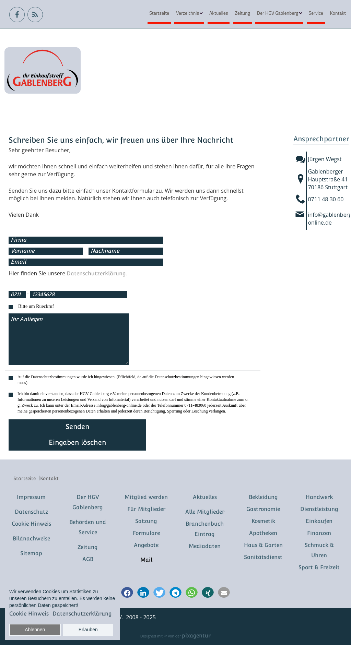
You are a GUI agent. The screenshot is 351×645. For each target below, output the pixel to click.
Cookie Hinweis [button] (29, 613)
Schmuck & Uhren (319, 550)
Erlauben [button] (88, 629)
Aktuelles (218, 12)
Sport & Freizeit (319, 567)
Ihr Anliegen (69, 339)
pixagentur (196, 635)
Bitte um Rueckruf (36, 306)
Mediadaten (205, 546)
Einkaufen (319, 521)
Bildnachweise (31, 538)
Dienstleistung (319, 509)
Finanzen (319, 533)
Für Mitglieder (146, 509)
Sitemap (31, 553)
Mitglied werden (146, 497)
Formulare (146, 533)
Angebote (146, 545)
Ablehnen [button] (35, 629)
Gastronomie (263, 509)
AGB (87, 559)
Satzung (146, 521)
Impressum (31, 497)
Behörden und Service (87, 527)
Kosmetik (263, 521)
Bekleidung (263, 497)
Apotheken (263, 533)
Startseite (159, 12)
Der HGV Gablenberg (277, 12)
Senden (77, 426)
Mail (146, 560)
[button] (127, 593)
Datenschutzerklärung (96, 273)
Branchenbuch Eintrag (205, 529)
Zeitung (242, 12)
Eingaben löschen (77, 442)
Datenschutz (31, 512)
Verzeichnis (187, 12)
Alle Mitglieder (204, 512)
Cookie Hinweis (31, 524)
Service (315, 12)
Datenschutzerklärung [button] (82, 613)
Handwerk (319, 497)
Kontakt (338, 12)
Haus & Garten (263, 545)
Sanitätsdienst (263, 557)
